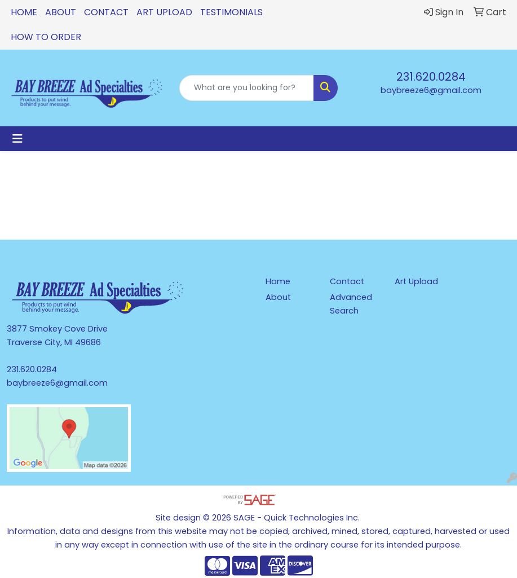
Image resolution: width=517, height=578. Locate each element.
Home (24, 12)
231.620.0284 (431, 77)
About (60, 12)
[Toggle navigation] (17, 139)
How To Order (46, 36)
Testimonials (231, 12)
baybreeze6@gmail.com (431, 90)
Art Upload (164, 12)
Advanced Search (351, 304)
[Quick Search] (247, 88)
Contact (106, 12)
